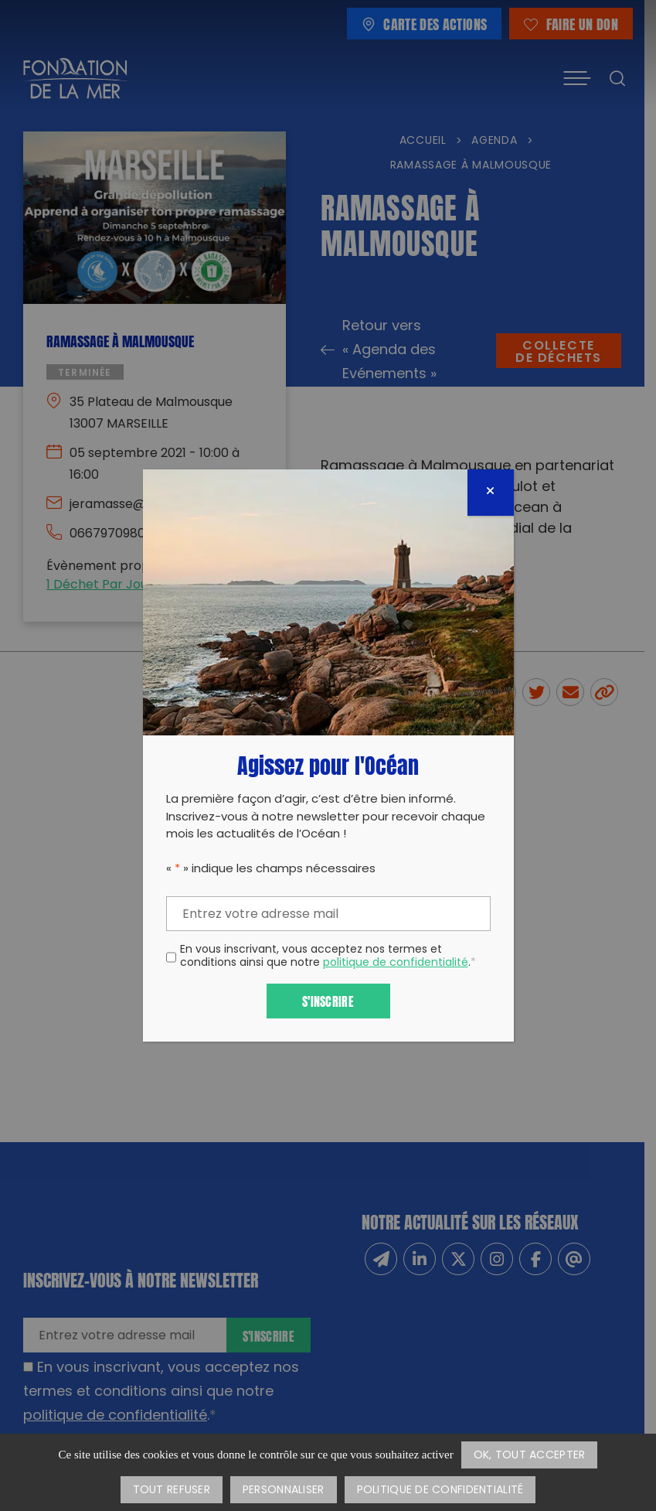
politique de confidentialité (395, 963)
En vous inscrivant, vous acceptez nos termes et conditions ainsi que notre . (328, 957)
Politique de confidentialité (440, 1490)
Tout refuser (171, 1490)
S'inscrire (328, 1000)
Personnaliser (284, 1490)
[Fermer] (490, 492)
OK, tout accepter (530, 1456)
